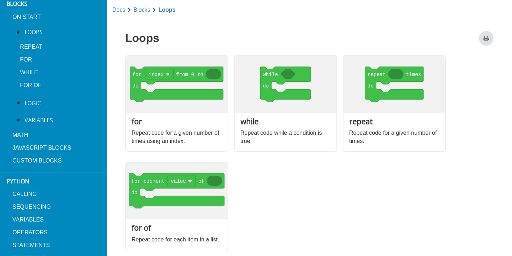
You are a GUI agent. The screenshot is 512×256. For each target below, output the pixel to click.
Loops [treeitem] (34, 32)
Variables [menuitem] (28, 220)
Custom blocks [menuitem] (37, 161)
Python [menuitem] (17, 181)
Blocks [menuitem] (16, 4)
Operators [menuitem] (30, 232)
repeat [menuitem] (31, 47)
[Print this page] (486, 38)
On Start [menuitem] (26, 17)
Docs (118, 10)
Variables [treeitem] (39, 120)
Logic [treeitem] (33, 103)
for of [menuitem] (30, 85)
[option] (176, 103)
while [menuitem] (29, 72)
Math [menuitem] (20, 135)
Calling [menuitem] (24, 194)
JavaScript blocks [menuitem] (41, 148)
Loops (167, 10)
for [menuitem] (26, 60)
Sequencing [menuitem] (31, 207)
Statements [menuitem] (31, 245)
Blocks (141, 10)
